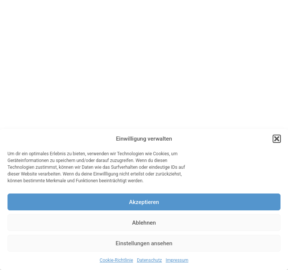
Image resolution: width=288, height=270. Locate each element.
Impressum (177, 260)
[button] (276, 138)
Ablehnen (144, 222)
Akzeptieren (144, 202)
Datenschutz (149, 260)
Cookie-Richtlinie (116, 260)
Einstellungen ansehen (144, 243)
